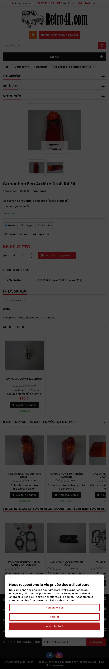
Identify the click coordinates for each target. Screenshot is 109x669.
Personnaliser (54, 607)
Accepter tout (54, 626)
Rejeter (54, 617)
